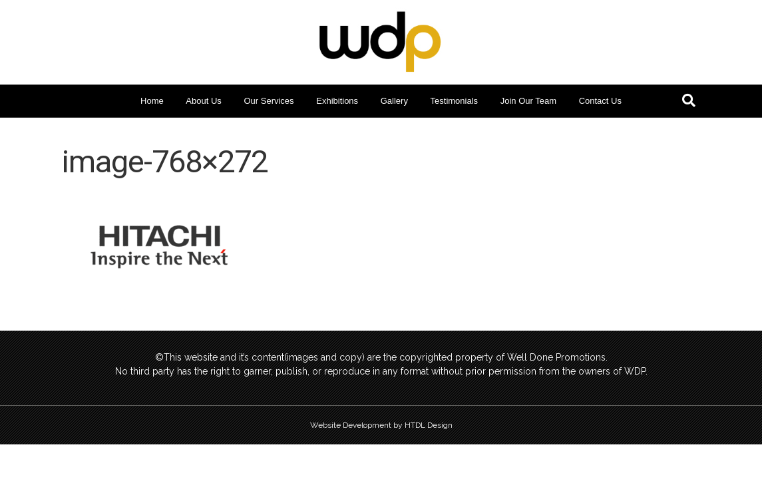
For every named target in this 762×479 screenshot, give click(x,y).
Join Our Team (528, 101)
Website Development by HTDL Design (381, 425)
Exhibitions (337, 101)
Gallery (394, 101)
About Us (203, 101)
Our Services (268, 101)
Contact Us (600, 101)
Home (152, 101)
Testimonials (454, 101)
